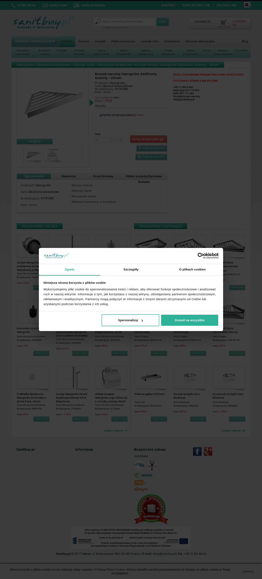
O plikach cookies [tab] (192, 269)
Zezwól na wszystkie (189, 320)
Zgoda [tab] (69, 269)
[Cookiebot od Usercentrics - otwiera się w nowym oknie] (201, 256)
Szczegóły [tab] (130, 269)
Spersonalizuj (130, 320)
